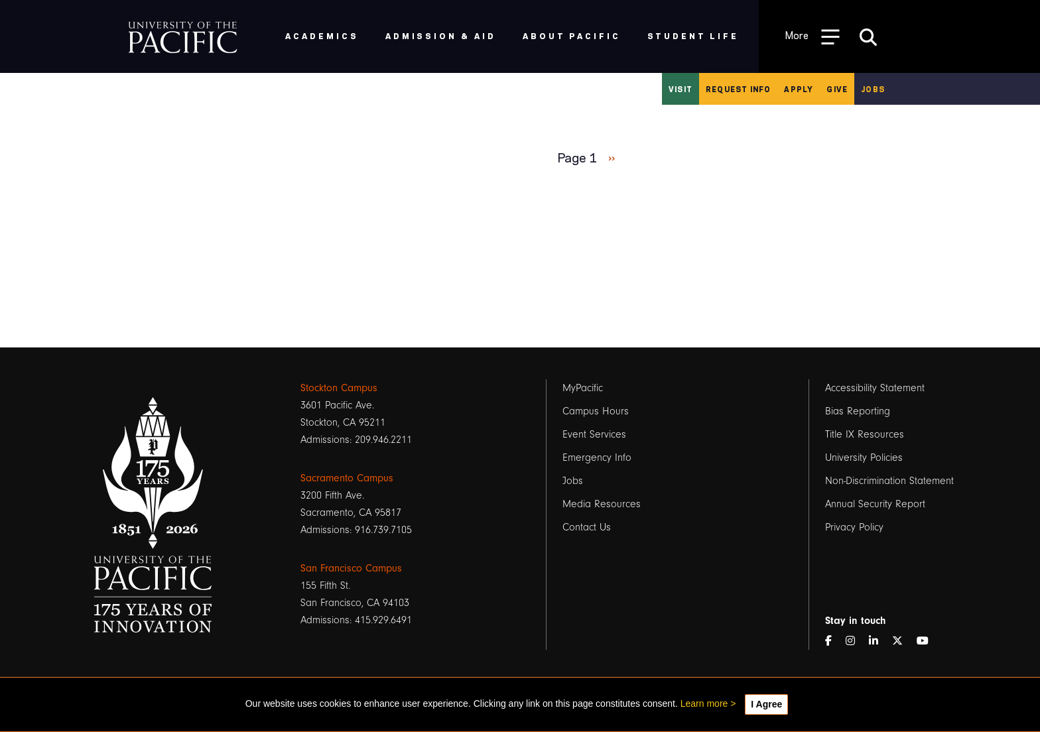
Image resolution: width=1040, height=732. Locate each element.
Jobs (873, 89)
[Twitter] (902, 641)
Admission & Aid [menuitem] (440, 35)
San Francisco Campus (351, 568)
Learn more (704, 703)
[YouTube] (928, 641)
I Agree (766, 704)
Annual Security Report (875, 504)
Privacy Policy (854, 527)
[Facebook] (833, 641)
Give (837, 89)
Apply (798, 89)
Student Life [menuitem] (693, 35)
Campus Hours (595, 411)
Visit (680, 89)
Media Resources (601, 504)
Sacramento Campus (346, 478)
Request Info (738, 89)
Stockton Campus (338, 388)
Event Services (594, 434)
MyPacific (582, 388)
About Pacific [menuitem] (571, 35)
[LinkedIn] (879, 641)
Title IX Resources (864, 434)
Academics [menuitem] (322, 35)
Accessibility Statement (875, 388)
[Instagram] (856, 641)
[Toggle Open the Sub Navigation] (812, 36)
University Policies (864, 457)
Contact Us (586, 527)
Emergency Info (596, 457)
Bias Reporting (857, 411)
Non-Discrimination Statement (889, 481)
